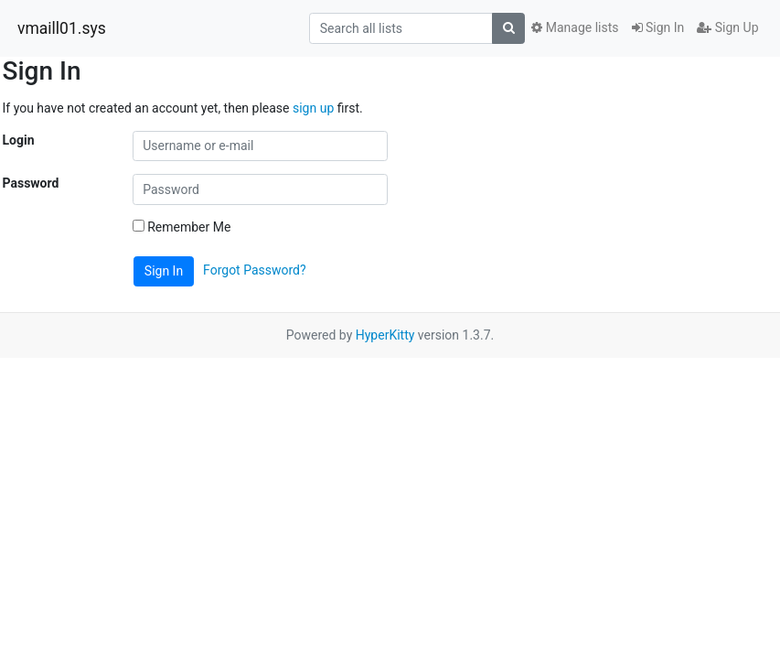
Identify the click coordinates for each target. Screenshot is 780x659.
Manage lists (574, 27)
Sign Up (727, 27)
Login (19, 140)
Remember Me (182, 227)
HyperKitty (385, 335)
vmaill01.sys (61, 28)
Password (31, 183)
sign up (313, 108)
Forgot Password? (254, 270)
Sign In (658, 27)
